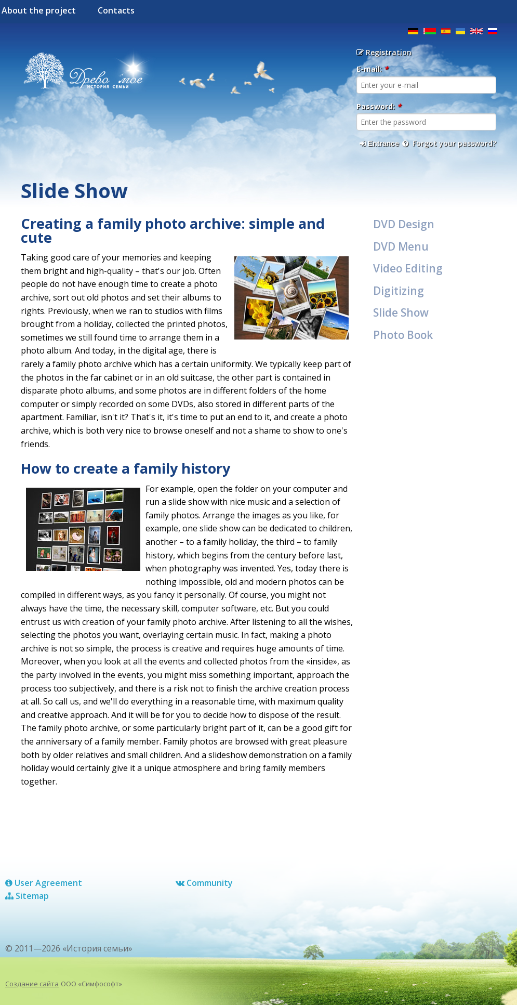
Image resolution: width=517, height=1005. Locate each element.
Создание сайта (32, 983)
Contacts (116, 10)
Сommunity (204, 883)
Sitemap (27, 896)
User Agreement (43, 883)
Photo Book (403, 335)
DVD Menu (401, 246)
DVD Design (403, 224)
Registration (384, 52)
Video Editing (408, 268)
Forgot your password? (449, 143)
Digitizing (398, 290)
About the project (39, 10)
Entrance (379, 143)
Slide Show (401, 312)
